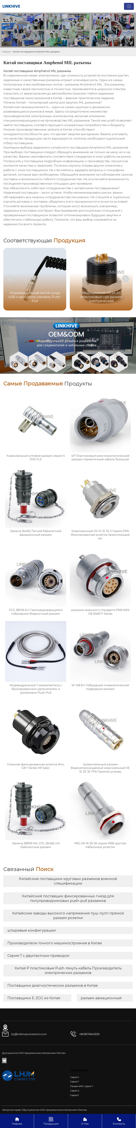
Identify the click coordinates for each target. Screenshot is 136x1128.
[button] (125, 278)
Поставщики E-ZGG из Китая (33, 998)
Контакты (119, 1121)
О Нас (85, 1121)
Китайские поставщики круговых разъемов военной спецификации (68, 881)
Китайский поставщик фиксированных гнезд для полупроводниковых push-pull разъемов (68, 898)
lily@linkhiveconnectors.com (29, 1034)
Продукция (51, 1121)
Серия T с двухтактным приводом (38, 955)
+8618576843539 (89, 1034)
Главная (6, 51)
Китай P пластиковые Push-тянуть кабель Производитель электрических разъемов (68, 970)
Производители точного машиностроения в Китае (54, 943)
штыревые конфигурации (31, 930)
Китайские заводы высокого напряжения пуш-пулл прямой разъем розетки (68, 915)
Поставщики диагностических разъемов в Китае (52, 985)
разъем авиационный (101, 998)
